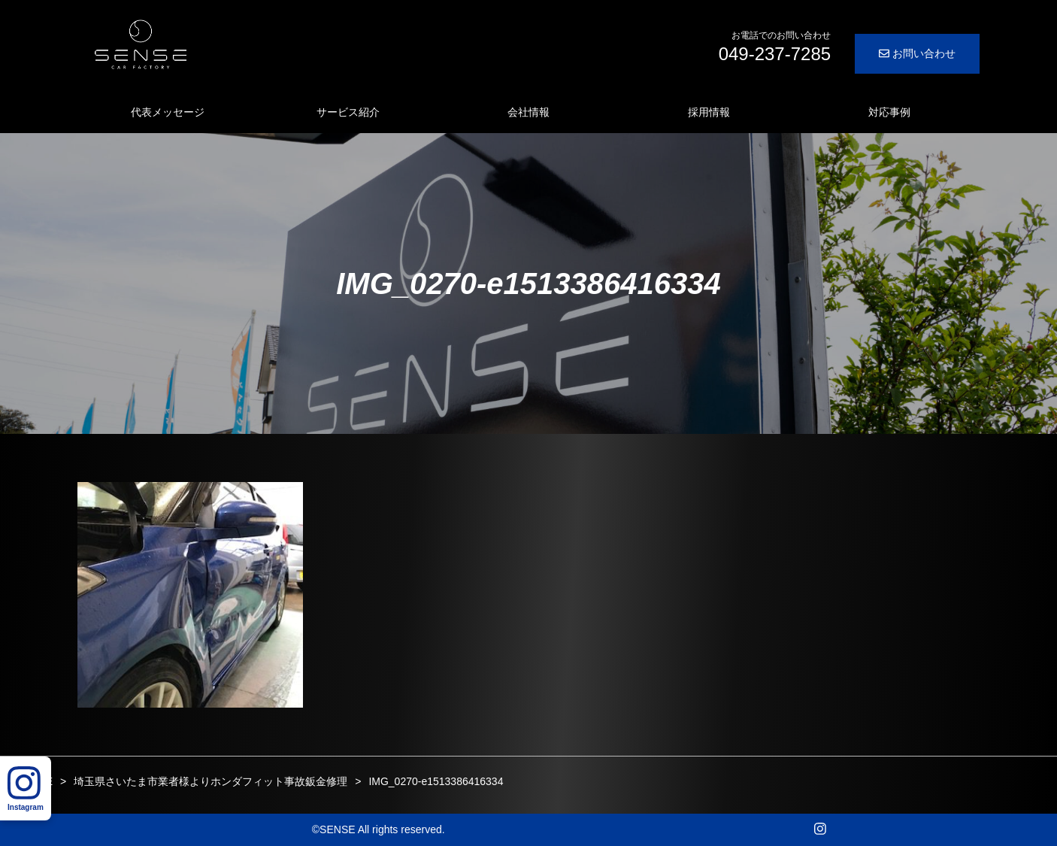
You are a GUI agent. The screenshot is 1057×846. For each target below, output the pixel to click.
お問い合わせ (917, 53)
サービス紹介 (348, 112)
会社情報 (528, 112)
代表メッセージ (167, 112)
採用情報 (709, 112)
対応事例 (889, 112)
